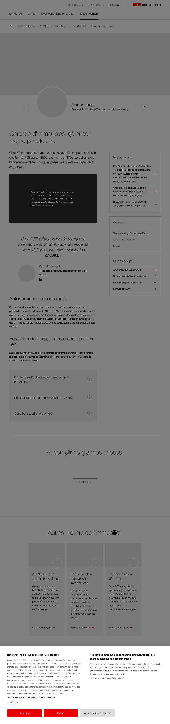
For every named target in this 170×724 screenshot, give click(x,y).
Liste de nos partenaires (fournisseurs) (107, 684)
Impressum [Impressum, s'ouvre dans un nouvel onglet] (13, 708)
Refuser (61, 719)
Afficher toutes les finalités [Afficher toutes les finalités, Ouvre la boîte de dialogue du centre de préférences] (97, 719)
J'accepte (25, 719)
